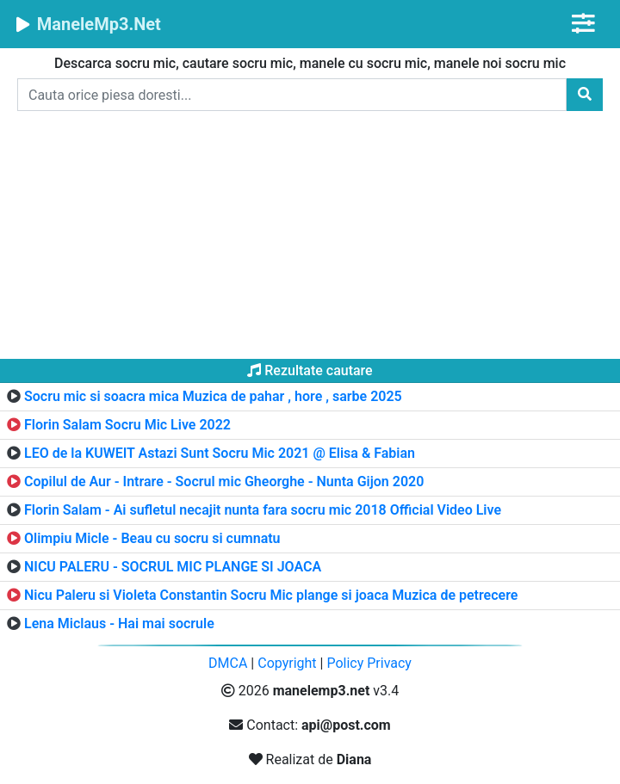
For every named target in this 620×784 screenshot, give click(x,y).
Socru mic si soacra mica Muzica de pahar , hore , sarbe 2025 (213, 396)
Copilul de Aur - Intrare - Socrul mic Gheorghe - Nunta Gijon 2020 (224, 481)
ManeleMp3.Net (87, 24)
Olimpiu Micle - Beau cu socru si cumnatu (152, 538)
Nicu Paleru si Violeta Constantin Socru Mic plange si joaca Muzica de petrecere (271, 595)
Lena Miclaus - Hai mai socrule (119, 623)
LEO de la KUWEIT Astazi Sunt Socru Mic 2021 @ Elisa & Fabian (219, 453)
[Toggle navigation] (583, 23)
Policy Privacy (369, 663)
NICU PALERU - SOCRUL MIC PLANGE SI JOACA (172, 567)
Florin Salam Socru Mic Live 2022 (127, 425)
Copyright (286, 663)
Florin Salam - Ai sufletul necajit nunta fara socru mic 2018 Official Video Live (262, 510)
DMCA (227, 663)
